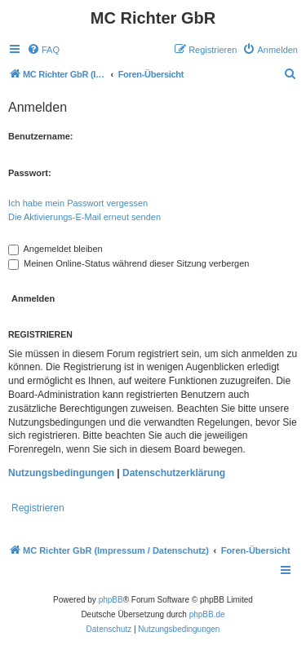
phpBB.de (207, 614)
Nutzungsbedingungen (61, 473)
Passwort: (29, 173)
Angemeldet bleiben (55, 249)
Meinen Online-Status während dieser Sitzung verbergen (128, 263)
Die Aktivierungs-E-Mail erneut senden (84, 217)
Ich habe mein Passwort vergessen (78, 203)
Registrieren (37, 508)
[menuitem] (43, 50)
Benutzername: (40, 136)
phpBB (111, 599)
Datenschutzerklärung (173, 473)
